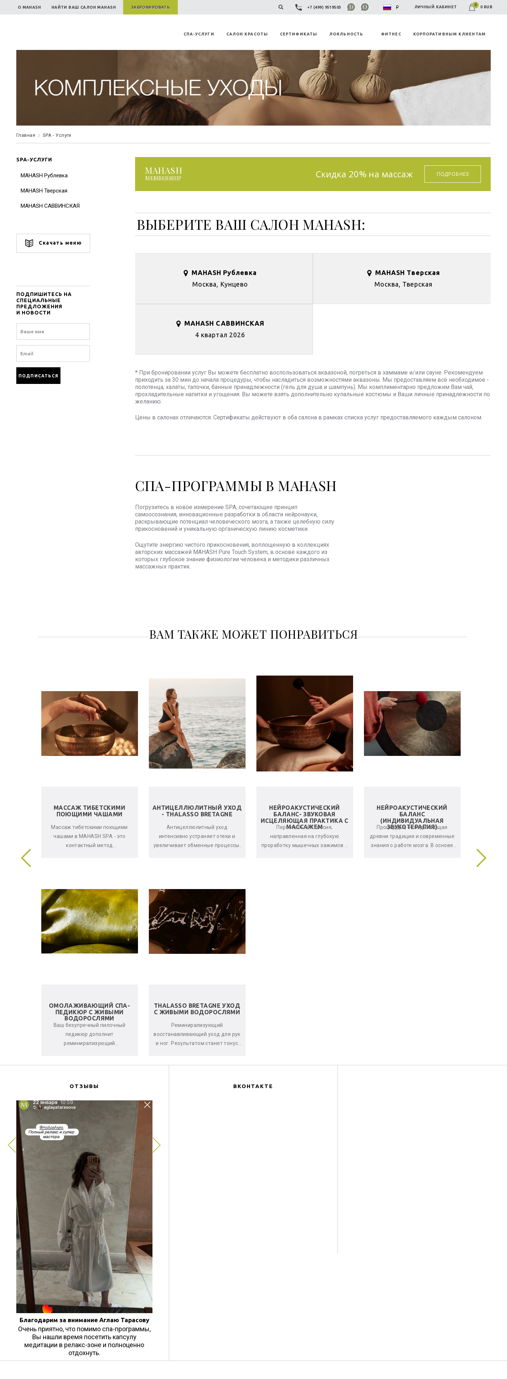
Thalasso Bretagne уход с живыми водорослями (197, 1008)
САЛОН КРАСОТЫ (247, 34)
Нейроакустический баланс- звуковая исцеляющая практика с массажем (304, 817)
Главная (25, 135)
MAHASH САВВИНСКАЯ (50, 206)
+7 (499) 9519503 (318, 7)
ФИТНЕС (391, 34)
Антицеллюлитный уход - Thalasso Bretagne (197, 810)
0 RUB (481, 7)
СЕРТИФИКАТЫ (298, 34)
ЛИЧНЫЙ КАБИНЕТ (435, 7)
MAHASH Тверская (44, 190)
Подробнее (452, 173)
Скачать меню (53, 243)
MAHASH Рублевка (44, 175)
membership (164, 174)
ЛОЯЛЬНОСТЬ (346, 34)
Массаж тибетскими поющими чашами (89, 810)
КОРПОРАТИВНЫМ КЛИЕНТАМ (449, 34)
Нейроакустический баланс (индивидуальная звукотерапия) (412, 817)
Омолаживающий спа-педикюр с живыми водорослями (89, 1011)
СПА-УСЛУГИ (199, 34)
